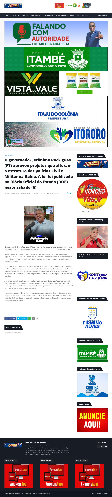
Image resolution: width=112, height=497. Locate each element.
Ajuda (99, 494)
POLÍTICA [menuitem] (25, 15)
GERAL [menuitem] (72, 15)
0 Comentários (53, 193)
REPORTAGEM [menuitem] (48, 15)
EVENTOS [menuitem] (16, 15)
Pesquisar (102, 15)
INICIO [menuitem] (8, 15)
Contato (105, 494)
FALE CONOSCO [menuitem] (82, 15)
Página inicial (8, 155)
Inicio (93, 494)
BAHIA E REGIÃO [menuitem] (35, 15)
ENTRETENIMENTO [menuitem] (62, 15)
